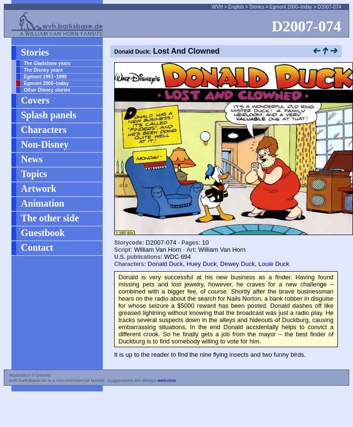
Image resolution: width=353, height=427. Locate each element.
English (236, 6)
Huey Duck (201, 263)
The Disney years (43, 70)
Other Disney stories (47, 90)
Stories (256, 6)
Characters (44, 129)
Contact (37, 247)
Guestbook (43, 233)
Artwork (38, 188)
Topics (34, 174)
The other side (50, 218)
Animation (42, 203)
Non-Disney (45, 144)
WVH (217, 6)
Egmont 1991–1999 (45, 76)
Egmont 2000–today (291, 6)
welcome (166, 380)
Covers (35, 100)
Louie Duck (273, 263)
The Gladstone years (47, 63)
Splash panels (48, 115)
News (32, 159)
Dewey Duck (237, 263)
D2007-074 (329, 6)
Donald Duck (165, 263)
